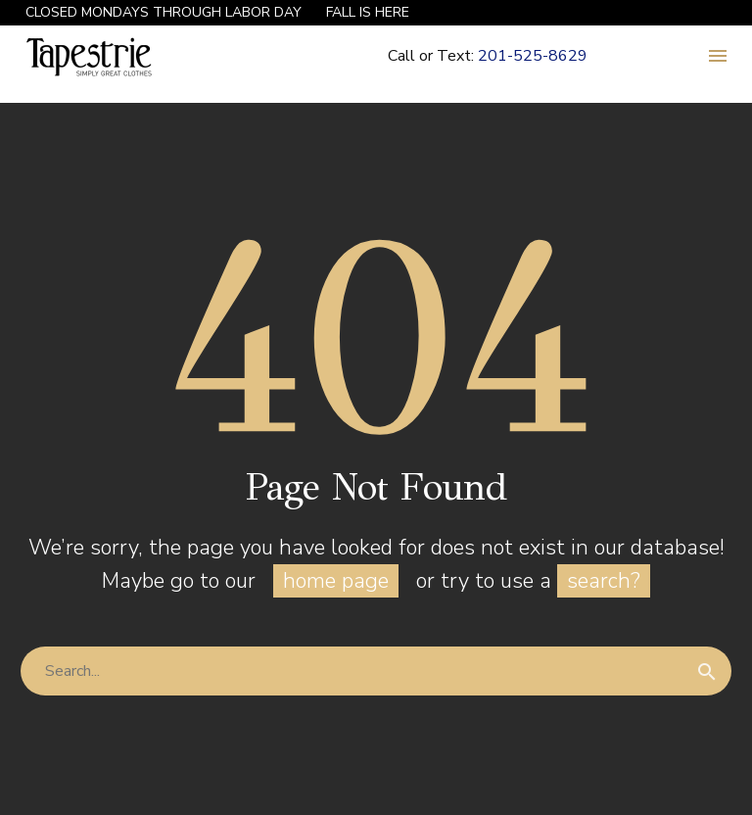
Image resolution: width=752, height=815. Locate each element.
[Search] (376, 671)
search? (603, 581)
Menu (718, 56)
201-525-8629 (533, 56)
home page (336, 581)
